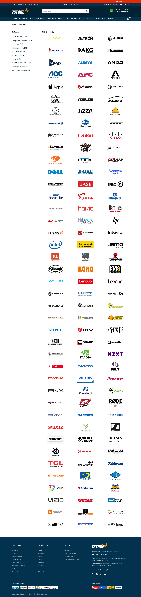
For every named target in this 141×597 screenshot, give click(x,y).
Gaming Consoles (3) (19, 55)
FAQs (30, 4)
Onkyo (40, 566)
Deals (14, 554)
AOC (40, 560)
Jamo (40, 569)
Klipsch (41, 563)
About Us (15, 550)
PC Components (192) (20, 48)
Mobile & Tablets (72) (20, 37)
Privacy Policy (70, 557)
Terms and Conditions (73, 560)
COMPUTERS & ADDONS (54, 18)
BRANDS (110, 18)
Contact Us (37, 4)
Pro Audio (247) (17, 59)
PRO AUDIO (100, 18)
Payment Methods (19, 566)
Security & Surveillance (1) (21, 63)
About (14, 4)
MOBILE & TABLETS (36, 18)
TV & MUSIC (87, 18)
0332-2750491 (99, 554)
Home (14, 24)
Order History (17, 563)
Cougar (41, 554)
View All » (41, 572)
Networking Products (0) (21, 70)
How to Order (22, 4)
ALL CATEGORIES (18, 18)
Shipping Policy (70, 554)
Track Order (16, 560)
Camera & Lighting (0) (20, 66)
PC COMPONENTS (73, 18)
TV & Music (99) (17, 44)
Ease (40, 557)
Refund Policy (70, 550)
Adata (40, 550)
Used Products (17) (19, 52)
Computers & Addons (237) (22, 41)
